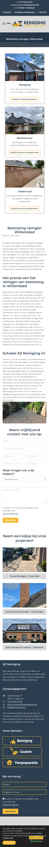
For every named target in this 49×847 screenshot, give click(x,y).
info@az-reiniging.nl (25, 8)
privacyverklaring (11, 513)
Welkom (7, 12)
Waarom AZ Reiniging (25, 12)
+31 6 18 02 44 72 (24, 2)
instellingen (7, 838)
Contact (43, 12)
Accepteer (9, 843)
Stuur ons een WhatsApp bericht (24, 5)
